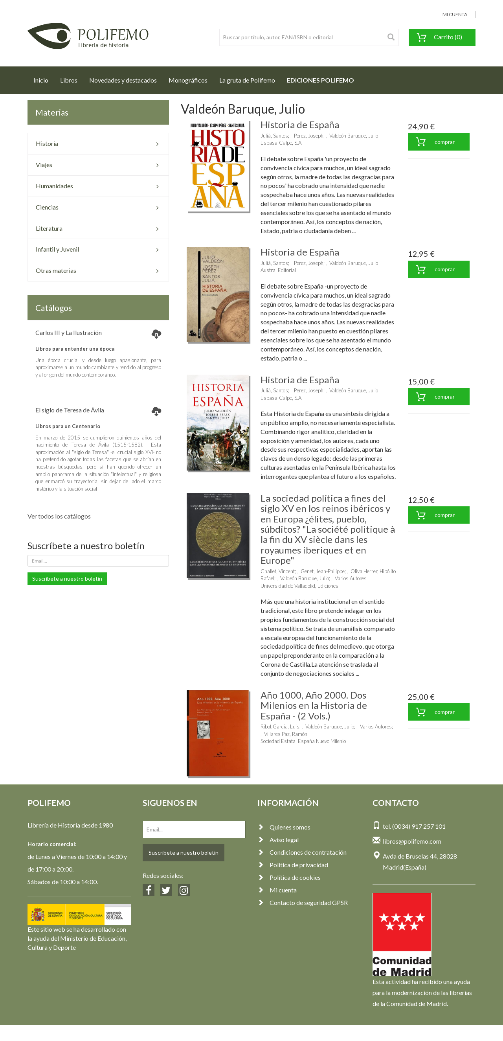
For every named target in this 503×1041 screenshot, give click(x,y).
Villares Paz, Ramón (285, 734)
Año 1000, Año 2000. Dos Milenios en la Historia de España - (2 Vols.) (314, 705)
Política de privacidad (292, 864)
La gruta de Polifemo (247, 80)
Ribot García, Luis (280, 726)
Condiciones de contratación (302, 852)
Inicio (43, 78)
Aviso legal (278, 839)
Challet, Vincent (278, 571)
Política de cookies (289, 877)
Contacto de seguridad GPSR (302, 902)
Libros (68, 80)
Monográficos (188, 80)
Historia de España (300, 124)
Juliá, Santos (274, 135)
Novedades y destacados (123, 80)
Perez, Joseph (308, 135)
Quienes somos (283, 827)
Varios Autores (351, 578)
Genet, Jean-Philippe (323, 571)
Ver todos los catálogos (59, 516)
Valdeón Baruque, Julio (353, 135)
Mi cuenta (277, 890)
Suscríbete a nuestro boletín (67, 578)
